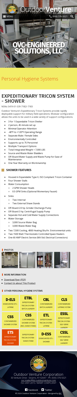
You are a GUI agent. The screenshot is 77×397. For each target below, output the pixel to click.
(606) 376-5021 (60, 16)
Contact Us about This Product (19, 283)
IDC (60, 393)
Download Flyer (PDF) (15, 279)
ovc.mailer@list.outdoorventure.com (38, 380)
